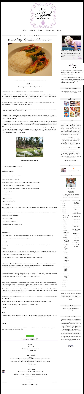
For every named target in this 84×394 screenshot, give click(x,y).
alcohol (61, 132)
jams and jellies (69, 132)
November (65, 215)
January (65, 280)
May (64, 226)
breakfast (72, 125)
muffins (77, 134)
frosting (67, 128)
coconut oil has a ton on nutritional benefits (23, 104)
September (65, 220)
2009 (63, 284)
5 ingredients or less (75, 124)
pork (61, 134)
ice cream (74, 134)
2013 (63, 207)
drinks (79, 128)
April (64, 228)
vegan (36, 339)
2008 (63, 286)
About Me (32, 30)
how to (72, 128)
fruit (67, 125)
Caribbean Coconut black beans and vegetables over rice (33, 94)
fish (72, 134)
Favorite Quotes (50, 30)
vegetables (62, 130)
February (65, 232)
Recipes (59, 30)
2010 (63, 282)
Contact (40, 30)
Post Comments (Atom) (32, 384)
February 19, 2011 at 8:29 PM (30, 350)
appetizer (67, 134)
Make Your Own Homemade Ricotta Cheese (66, 275)
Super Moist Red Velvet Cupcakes (65, 257)
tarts (78, 132)
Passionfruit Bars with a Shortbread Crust (66, 241)
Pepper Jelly (76, 237)
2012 (63, 209)
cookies (79, 125)
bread (80, 127)
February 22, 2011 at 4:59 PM (30, 364)
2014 (63, 205)
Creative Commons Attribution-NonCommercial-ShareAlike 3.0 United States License (70, 196)
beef (80, 132)
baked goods (64, 124)
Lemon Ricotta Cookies (66, 261)
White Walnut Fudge (76, 216)
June (64, 224)
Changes (65, 237)
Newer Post (4, 382)
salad (74, 130)
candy (64, 132)
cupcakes (62, 128)
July (64, 222)
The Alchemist (30, 369)
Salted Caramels (76, 219)
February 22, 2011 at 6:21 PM (30, 376)
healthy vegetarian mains (30, 339)
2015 (63, 203)
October (65, 217)
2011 (63, 212)
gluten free (75, 127)
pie (80, 131)
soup (71, 130)
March (64, 230)
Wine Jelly (76, 222)
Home (24, 30)
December (65, 213)
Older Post (55, 382)
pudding (75, 132)
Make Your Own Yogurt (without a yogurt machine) (66, 269)
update (63, 134)
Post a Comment (29, 379)
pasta (73, 132)
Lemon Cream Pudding (66, 234)
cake (76, 128)
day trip (70, 134)
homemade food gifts (66, 127)
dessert (62, 125)
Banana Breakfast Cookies (65, 253)
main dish (77, 131)
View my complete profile (74, 170)
